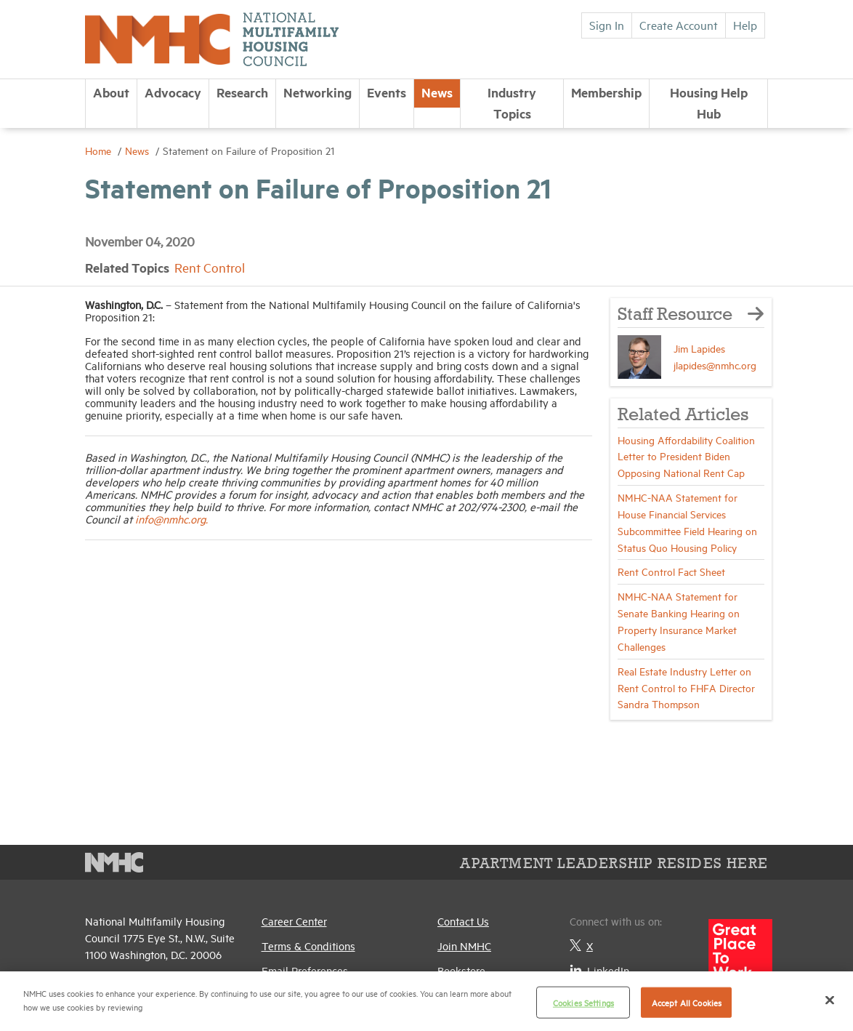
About (111, 92)
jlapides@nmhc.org (715, 365)
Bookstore (461, 970)
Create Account (678, 25)
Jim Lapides (699, 348)
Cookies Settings (583, 1002)
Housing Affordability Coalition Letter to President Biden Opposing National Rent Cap (686, 456)
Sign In (606, 25)
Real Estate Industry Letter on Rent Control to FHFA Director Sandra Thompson (686, 687)
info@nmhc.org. (171, 519)
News (437, 92)
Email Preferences (305, 970)
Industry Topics (512, 103)
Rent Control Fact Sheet (671, 571)
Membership (606, 92)
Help (745, 25)
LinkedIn (599, 970)
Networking (317, 92)
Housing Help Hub (709, 103)
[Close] (830, 1000)
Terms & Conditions (308, 945)
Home (99, 150)
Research (242, 92)
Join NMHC (464, 945)
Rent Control (209, 267)
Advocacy (173, 92)
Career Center (294, 921)
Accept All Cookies (686, 1002)
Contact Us (463, 921)
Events (386, 92)
